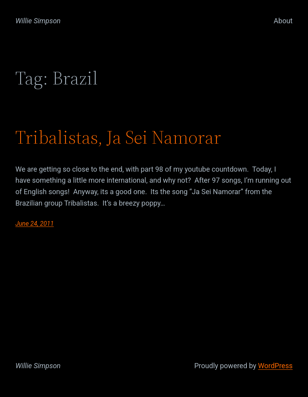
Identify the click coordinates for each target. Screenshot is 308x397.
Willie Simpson (38, 21)
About (283, 21)
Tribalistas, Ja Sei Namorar (118, 137)
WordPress (275, 365)
